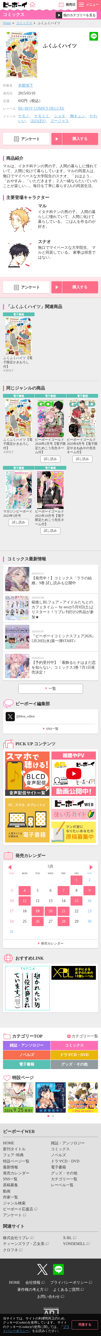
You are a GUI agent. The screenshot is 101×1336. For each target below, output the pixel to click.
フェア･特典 (13, 1155)
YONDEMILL (74, 1244)
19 (38, 911)
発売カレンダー (52, 943)
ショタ (59, 116)
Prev (9, 867)
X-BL (67, 1238)
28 (63, 921)
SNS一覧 (52, 729)
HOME (8, 1143)
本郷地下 (25, 85)
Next (91, 867)
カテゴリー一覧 (85, 1036)
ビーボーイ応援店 (18, 1209)
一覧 (52, 689)
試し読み (50, 459)
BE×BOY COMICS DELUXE (41, 108)
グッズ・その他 (74, 1064)
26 (38, 921)
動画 (7, 1191)
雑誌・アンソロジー (27, 1045)
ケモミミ (41, 116)
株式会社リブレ (16, 1238)
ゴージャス (59, 121)
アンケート (30, 139)
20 (51, 911)
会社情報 (32, 1283)
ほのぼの (38, 121)
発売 (70, 4)
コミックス (24, 23)
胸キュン (77, 116)
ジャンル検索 (14, 1203)
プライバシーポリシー (69, 1283)
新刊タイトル (14, 1149)
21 (63, 911)
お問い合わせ (48, 1297)
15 (76, 901)
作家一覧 (10, 1197)
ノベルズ (26, 1055)
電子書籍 (26, 1064)
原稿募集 (10, 1185)
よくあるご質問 (66, 1290)
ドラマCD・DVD (74, 1055)
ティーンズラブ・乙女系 (23, 1244)
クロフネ (10, 1250)
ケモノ (23, 116)
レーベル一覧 (62, 1185)
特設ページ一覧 (16, 1161)
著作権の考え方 (30, 1290)
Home (7, 23)
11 (24, 901)
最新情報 (10, 1167)
